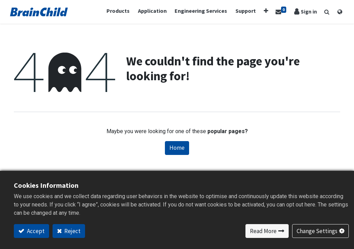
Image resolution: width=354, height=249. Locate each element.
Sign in (305, 12)
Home (177, 148)
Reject (72, 231)
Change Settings (317, 231)
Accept (35, 231)
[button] (265, 11)
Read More (263, 231)
